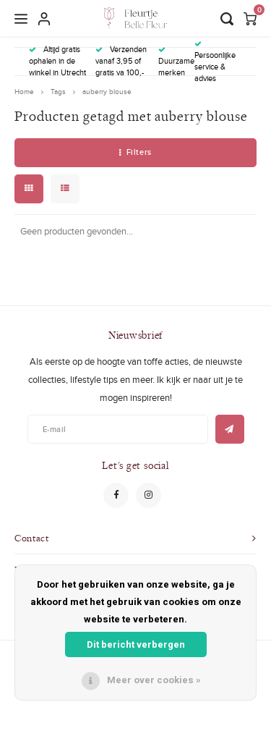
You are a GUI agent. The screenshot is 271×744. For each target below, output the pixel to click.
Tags (58, 91)
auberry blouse (107, 91)
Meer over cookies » (154, 680)
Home (24, 91)
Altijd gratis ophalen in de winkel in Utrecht (57, 60)
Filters (135, 152)
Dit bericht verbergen (136, 644)
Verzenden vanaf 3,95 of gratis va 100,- (121, 60)
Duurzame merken (176, 62)
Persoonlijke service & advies (215, 62)
